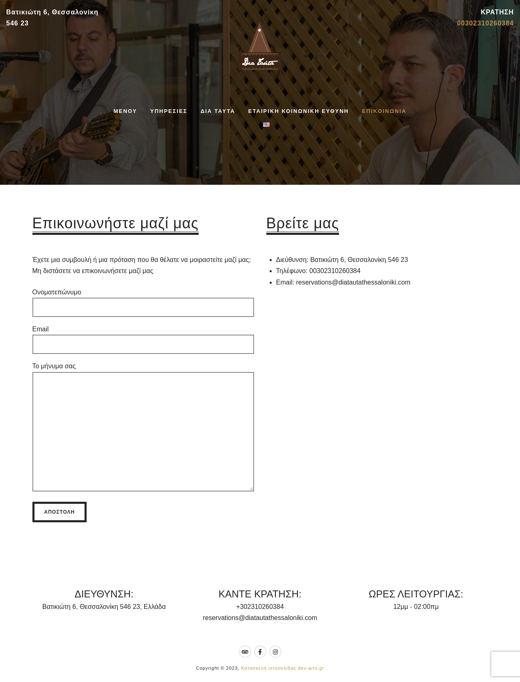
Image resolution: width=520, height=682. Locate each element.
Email (143, 337)
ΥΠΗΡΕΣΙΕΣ (169, 111)
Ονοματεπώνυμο (143, 300)
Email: (285, 282)
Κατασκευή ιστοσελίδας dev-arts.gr (282, 668)
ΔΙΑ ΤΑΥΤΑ (218, 111)
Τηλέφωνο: (292, 270)
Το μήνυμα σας (143, 431)
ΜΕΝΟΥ (125, 111)
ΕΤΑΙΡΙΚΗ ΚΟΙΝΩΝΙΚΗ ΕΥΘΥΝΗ (298, 111)
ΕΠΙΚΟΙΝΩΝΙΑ (384, 111)
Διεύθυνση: (292, 259)
